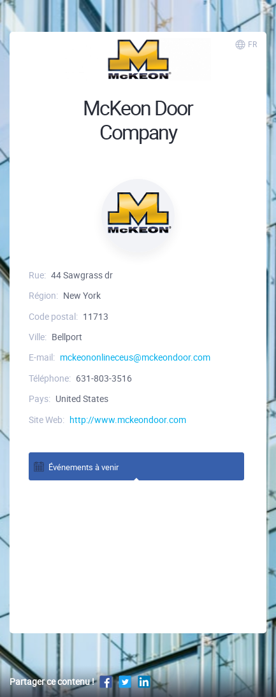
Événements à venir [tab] (76, 466)
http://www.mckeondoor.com (127, 419)
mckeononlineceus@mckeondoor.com (135, 357)
